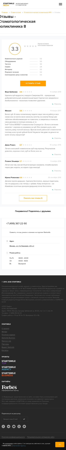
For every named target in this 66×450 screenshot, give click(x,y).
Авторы (4, 332)
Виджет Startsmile (8, 347)
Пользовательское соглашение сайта (40, 437)
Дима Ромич (10, 145)
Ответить (57, 104)
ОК (60, 444)
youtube (13, 426)
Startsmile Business (8, 338)
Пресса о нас (6, 341)
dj (3, 426)
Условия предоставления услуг (30, 403)
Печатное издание (8, 335)
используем (9, 443)
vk (8, 426)
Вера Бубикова (11, 92)
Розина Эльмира (12, 161)
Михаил (8, 111)
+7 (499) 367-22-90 (16, 223)
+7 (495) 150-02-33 (15, 313)
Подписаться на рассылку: (11, 414)
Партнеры (5, 344)
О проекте (5, 328)
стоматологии (36, 286)
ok (19, 426)
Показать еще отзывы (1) (33, 198)
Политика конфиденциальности (13, 437)
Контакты (5, 350)
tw (24, 426)
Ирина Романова (12, 177)
